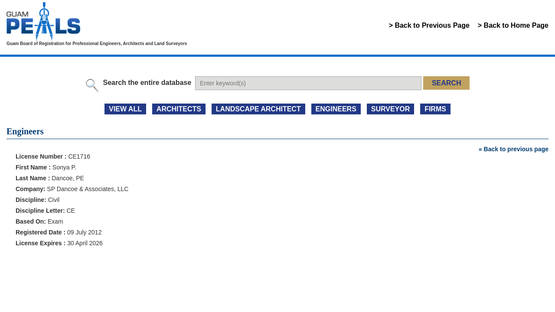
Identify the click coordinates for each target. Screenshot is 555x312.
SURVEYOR (390, 109)
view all (125, 109)
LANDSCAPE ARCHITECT (258, 109)
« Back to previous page (513, 149)
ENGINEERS (336, 109)
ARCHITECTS (179, 109)
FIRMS (435, 109)
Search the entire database (147, 82)
